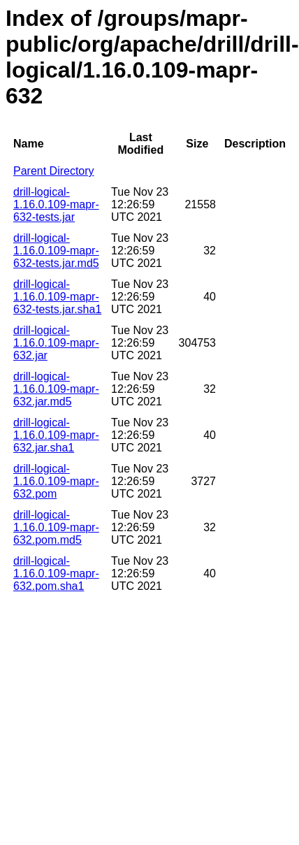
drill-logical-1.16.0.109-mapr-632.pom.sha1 (56, 573)
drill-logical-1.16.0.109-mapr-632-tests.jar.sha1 (57, 296)
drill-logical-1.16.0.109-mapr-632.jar (56, 342)
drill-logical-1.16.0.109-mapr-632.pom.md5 (56, 527)
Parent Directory (53, 171)
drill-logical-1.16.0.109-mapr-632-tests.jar (56, 204)
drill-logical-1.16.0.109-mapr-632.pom (56, 481)
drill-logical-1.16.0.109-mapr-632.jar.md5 (56, 388)
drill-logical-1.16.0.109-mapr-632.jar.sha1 (56, 435)
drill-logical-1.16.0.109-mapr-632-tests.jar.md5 (56, 250)
